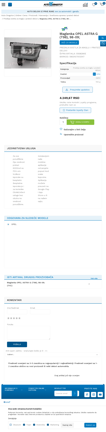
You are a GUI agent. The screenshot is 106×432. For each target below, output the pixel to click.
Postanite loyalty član (77, 110)
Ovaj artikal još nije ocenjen (67, 375)
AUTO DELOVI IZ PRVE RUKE (40, 11)
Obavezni (17, 425)
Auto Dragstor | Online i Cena (14, 15)
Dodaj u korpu (82, 122)
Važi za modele (69, 42)
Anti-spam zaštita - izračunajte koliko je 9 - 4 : (27, 351)
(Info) (98, 74)
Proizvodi (33, 15)
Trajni (28, 425)
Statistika (40, 425)
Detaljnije (12, 418)
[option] (53, 11)
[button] (10, 4)
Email (32, 308)
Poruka (10, 324)
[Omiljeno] (93, 5)
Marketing (54, 425)
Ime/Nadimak (13, 308)
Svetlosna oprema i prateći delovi (64, 15)
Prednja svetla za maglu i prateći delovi (20, 19)
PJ (94, 74)
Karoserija (43, 15)
